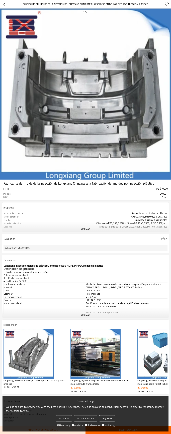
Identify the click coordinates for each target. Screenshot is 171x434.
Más (163, 238)
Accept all (64, 418)
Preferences (92, 425)
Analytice (77, 425)
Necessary (63, 425)
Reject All (107, 418)
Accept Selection (85, 418)
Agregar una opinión (19, 247)
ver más (85, 229)
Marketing (108, 425)
